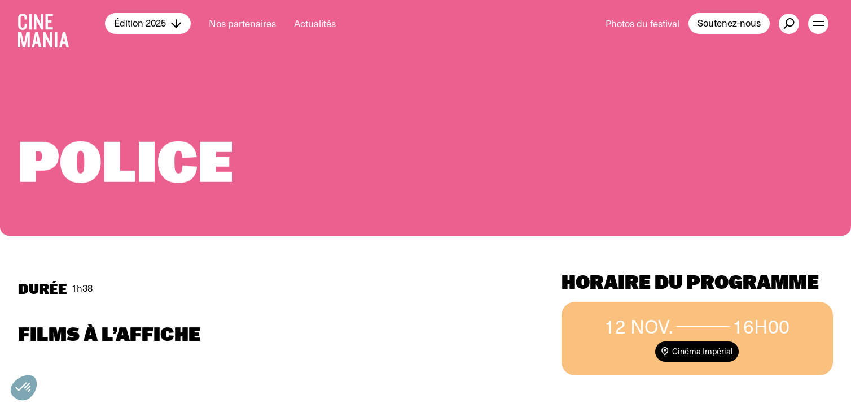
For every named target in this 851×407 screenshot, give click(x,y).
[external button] (789, 24)
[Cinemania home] (61, 23)
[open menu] (818, 24)
